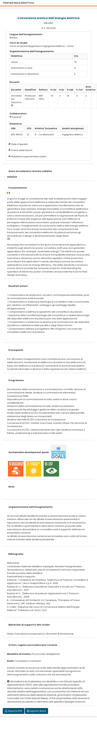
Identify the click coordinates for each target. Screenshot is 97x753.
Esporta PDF (13, 711)
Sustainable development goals (28, 452)
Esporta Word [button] (36, 711)
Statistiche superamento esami (28, 156)
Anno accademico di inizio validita (30, 171)
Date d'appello (19, 144)
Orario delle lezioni (21, 150)
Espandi (15, 117)
